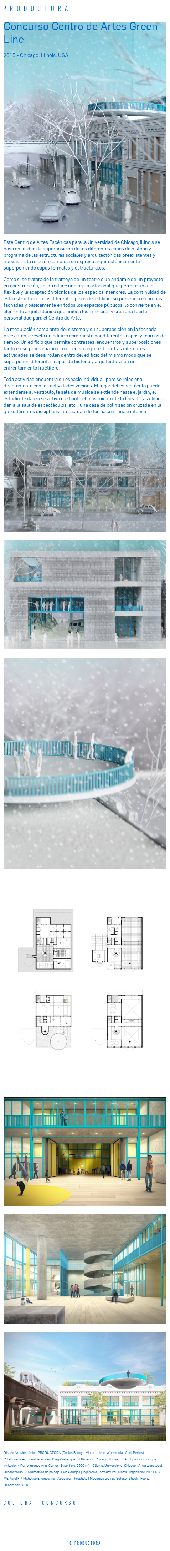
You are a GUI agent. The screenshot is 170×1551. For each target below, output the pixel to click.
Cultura (19, 1502)
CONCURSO (60, 1502)
